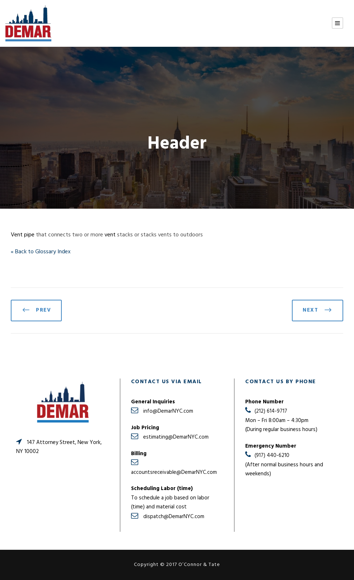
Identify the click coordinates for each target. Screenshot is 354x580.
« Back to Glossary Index (41, 252)
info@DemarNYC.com (168, 411)
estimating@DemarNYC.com (176, 437)
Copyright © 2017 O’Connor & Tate (177, 565)
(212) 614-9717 (271, 411)
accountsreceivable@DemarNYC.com (174, 472)
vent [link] (110, 235)
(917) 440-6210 (272, 455)
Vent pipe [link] (22, 235)
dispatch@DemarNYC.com (173, 516)
